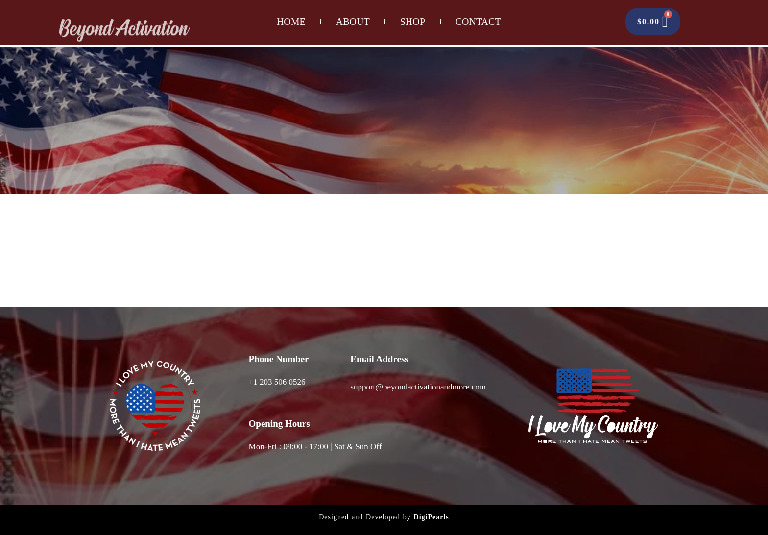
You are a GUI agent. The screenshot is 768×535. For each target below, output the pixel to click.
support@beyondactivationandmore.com (418, 386)
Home (291, 17)
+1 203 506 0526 (277, 382)
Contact (478, 17)
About (353, 17)
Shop (412, 17)
